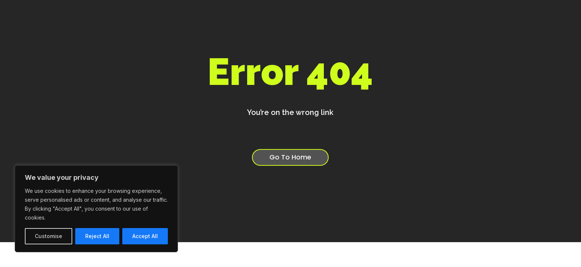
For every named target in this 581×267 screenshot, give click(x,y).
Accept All (145, 236)
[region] (96, 208)
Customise (48, 236)
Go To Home (290, 158)
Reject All (97, 236)
